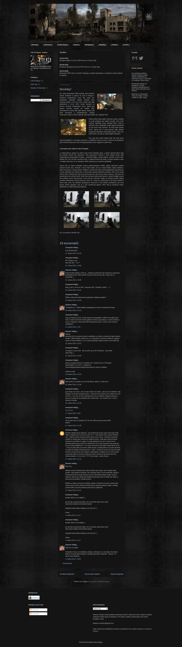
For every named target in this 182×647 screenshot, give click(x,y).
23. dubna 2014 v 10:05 (73, 300)
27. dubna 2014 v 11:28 (73, 425)
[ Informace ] (47, 45)
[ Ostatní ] (114, 45)
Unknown (68, 430)
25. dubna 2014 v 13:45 (73, 403)
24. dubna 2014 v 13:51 (73, 343)
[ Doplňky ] (102, 45)
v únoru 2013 (73, 104)
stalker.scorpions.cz (139, 629)
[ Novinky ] (35, 45)
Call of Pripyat (35, 81)
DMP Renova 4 (83, 60)
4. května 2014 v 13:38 (73, 559)
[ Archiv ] (126, 45)
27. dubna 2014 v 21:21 (73, 490)
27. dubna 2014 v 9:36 (72, 413)
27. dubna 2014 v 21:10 (73, 459)
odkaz (145, 97)
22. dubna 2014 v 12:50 (73, 253)
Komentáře (34, 614)
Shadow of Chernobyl (38, 88)
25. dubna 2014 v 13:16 (73, 374)
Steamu (95, 631)
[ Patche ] (76, 45)
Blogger (100, 642)
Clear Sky (34, 84)
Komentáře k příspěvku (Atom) (99, 581)
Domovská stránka (92, 574)
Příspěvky (34, 610)
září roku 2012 (77, 102)
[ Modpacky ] (89, 45)
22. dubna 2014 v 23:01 (73, 290)
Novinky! (65, 89)
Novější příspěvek (67, 574)
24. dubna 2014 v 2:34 (72, 327)
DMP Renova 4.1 (86, 67)
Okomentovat (67, 563)
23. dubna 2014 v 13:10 (73, 310)
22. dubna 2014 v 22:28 (73, 280)
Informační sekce (137, 79)
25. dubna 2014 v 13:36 (73, 384)
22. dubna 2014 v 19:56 (73, 266)
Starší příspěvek (117, 574)
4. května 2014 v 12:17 (73, 515)
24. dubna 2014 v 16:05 (73, 356)
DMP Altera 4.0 (72, 73)
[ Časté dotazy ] (62, 45)
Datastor (68, 270)
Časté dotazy (144, 80)
